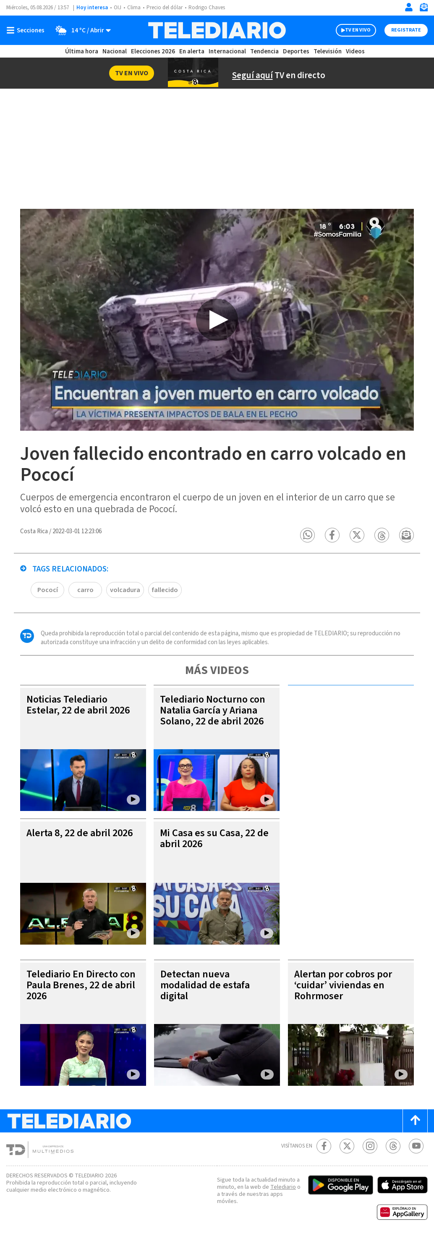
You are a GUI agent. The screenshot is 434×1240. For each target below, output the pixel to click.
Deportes (296, 51)
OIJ (117, 7)
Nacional (114, 51)
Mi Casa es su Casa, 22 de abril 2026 (214, 838)
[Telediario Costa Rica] (217, 30)
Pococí (47, 590)
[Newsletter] (423, 9)
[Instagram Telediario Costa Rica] (370, 1146)
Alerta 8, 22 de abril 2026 (79, 833)
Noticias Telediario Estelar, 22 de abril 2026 (78, 705)
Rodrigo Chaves (206, 7)
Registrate (406, 30)
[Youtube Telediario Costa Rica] (416, 1146)
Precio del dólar (164, 7)
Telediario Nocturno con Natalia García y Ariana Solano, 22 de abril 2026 (212, 710)
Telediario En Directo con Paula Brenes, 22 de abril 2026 (81, 985)
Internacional (227, 51)
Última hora (81, 51)
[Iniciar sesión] (409, 7)
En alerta (191, 51)
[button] (307, 535)
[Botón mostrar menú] (27, 30)
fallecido (165, 590)
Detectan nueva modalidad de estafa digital (205, 985)
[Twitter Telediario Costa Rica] (347, 1146)
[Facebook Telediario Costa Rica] (323, 1146)
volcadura (125, 590)
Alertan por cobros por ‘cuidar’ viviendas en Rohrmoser (343, 985)
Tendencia (264, 51)
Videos (355, 51)
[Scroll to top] (415, 1120)
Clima (134, 7)
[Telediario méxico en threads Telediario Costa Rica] (393, 1146)
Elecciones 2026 (153, 51)
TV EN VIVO (358, 30)
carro (85, 590)
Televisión (328, 51)
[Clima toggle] (80, 30)
